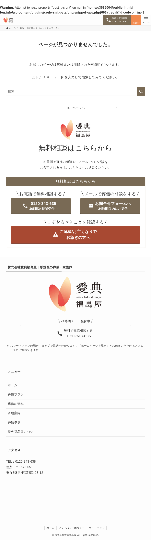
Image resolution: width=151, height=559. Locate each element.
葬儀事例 (14, 422)
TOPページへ (75, 108)
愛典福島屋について (22, 431)
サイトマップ (96, 527)
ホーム (12, 385)
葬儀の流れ (16, 404)
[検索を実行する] (141, 91)
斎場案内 (14, 413)
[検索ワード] (75, 91)
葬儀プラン (16, 394)
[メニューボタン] (146, 20)
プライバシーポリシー (71, 527)
